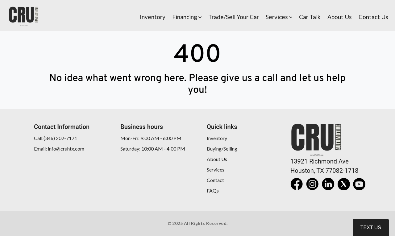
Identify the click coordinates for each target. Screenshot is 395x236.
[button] (187, 15)
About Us (217, 159)
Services (215, 169)
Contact (215, 180)
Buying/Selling (222, 148)
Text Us (370, 227)
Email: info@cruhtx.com (59, 148)
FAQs (213, 190)
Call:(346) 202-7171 (55, 138)
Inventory (217, 138)
